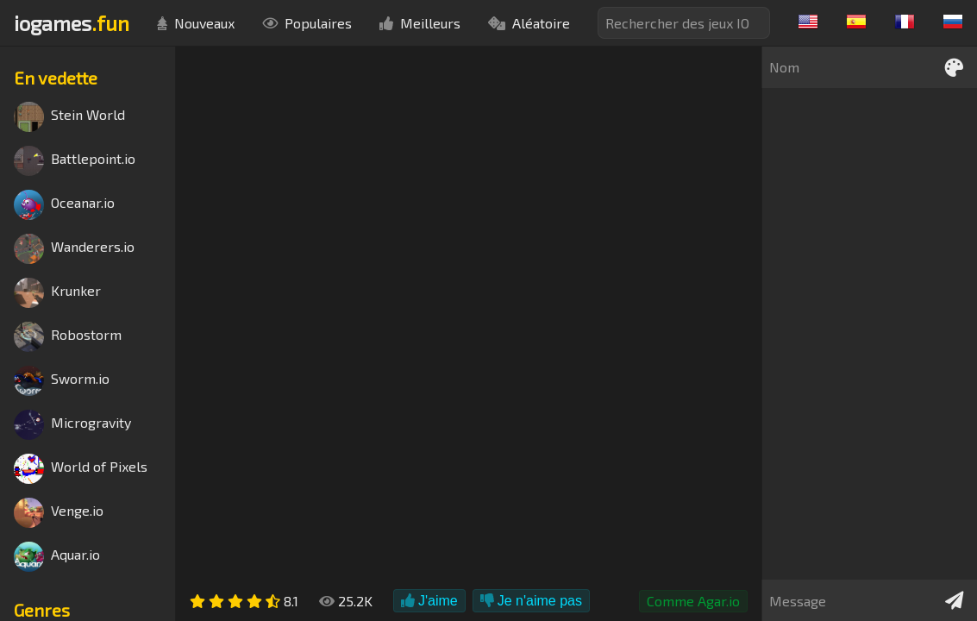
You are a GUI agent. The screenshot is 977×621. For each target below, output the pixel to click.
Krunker (57, 293)
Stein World (69, 117)
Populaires (307, 23)
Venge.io (58, 513)
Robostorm (68, 337)
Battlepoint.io (74, 161)
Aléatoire (529, 23)
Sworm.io (62, 381)
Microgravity (72, 425)
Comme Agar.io (693, 601)
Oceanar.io (64, 205)
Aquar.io (57, 557)
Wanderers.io (74, 249)
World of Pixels (80, 469)
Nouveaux (196, 23)
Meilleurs (419, 23)
